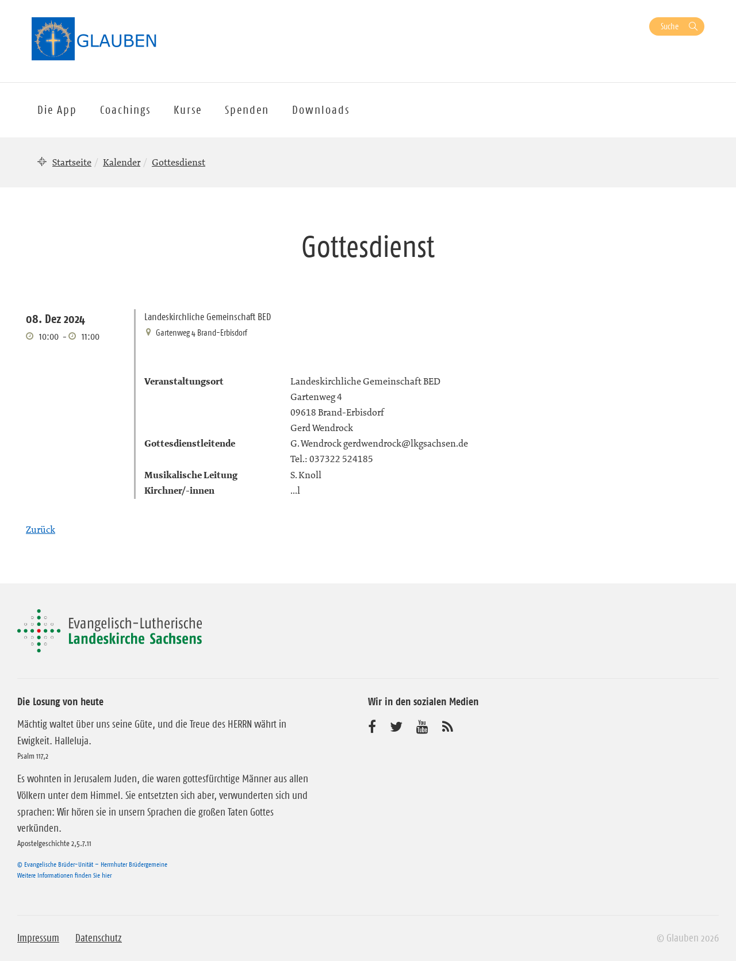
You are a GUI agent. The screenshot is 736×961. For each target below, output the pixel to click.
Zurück (40, 529)
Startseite (71, 162)
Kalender (121, 162)
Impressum (38, 938)
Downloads (321, 110)
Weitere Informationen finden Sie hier (64, 875)
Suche (669, 26)
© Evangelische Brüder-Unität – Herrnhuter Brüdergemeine (92, 864)
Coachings (125, 110)
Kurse (188, 110)
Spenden (247, 110)
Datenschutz (98, 938)
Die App (57, 110)
